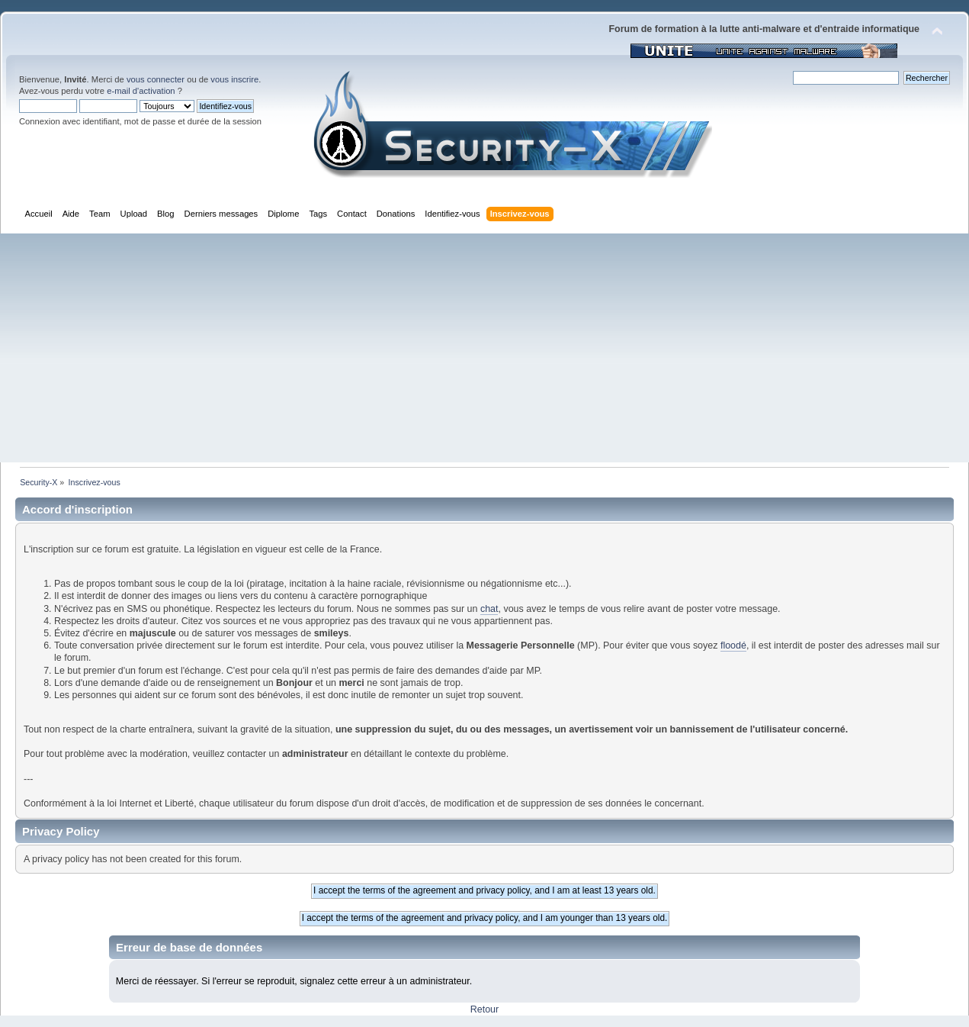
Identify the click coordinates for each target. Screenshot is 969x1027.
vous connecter (155, 79)
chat (489, 609)
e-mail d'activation (141, 90)
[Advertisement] (484, 348)
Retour (484, 1009)
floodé (733, 645)
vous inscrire (234, 79)
